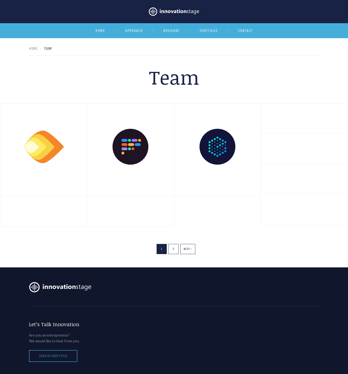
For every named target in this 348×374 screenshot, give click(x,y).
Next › (188, 249)
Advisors (171, 30)
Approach (134, 30)
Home (100, 30)
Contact (245, 30)
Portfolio (209, 30)
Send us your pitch (53, 356)
